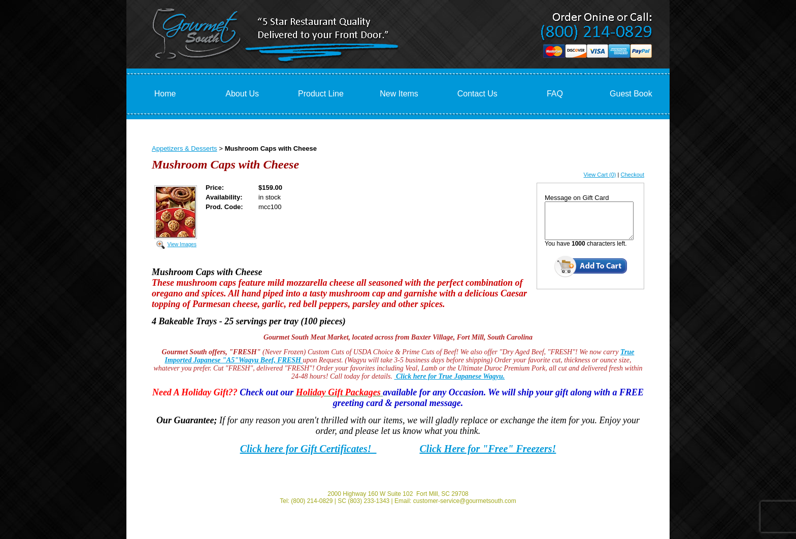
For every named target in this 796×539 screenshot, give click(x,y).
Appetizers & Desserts (184, 148)
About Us (242, 93)
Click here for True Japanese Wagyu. (449, 376)
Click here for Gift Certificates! (308, 448)
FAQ (555, 93)
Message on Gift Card (577, 197)
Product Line (321, 93)
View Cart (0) (600, 175)
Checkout (632, 175)
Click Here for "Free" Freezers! (488, 448)
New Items (399, 93)
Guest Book (631, 93)
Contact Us (477, 93)
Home (165, 93)
